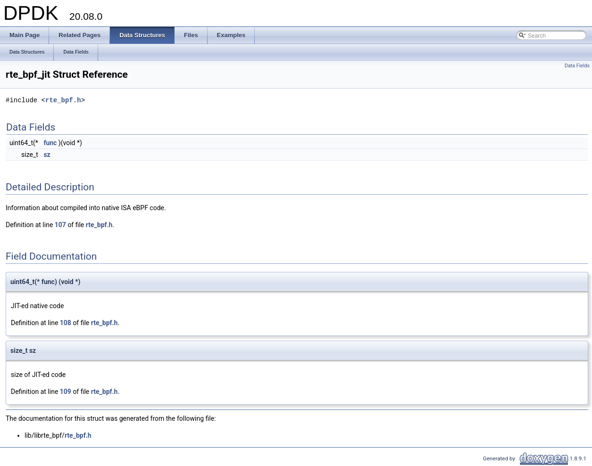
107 (60, 225)
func (50, 143)
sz (46, 154)
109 (65, 391)
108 (65, 323)
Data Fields (577, 66)
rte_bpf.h (63, 100)
